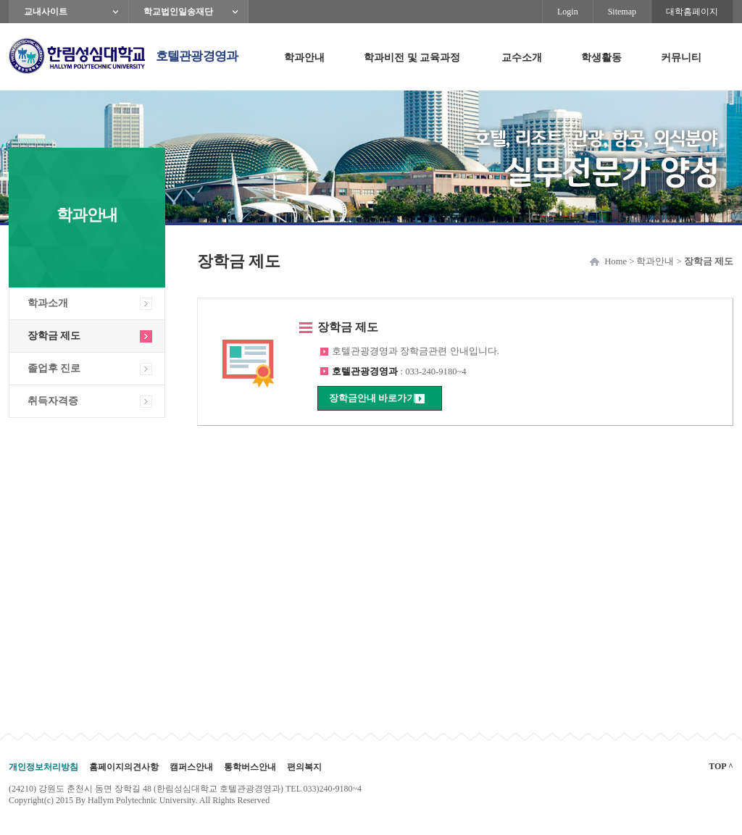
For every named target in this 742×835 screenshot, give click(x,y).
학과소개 (48, 303)
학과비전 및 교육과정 (412, 57)
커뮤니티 (681, 57)
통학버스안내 (250, 767)
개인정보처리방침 (43, 767)
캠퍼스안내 (191, 767)
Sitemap (622, 12)
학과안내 (304, 57)
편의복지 (304, 767)
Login (567, 12)
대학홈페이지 (692, 12)
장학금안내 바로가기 (372, 398)
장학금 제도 (54, 335)
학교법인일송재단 (178, 12)
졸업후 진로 (54, 368)
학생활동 (601, 57)
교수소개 (521, 57)
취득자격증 (53, 400)
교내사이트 (45, 12)
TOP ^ (721, 766)
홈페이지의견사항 (124, 767)
